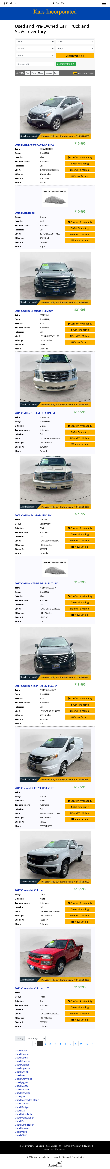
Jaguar (21, 1082)
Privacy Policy (78, 1157)
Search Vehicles (75, 55)
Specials (40, 1145)
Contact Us (60, 1149)
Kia (20, 1110)
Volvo (21, 1131)
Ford (20, 1121)
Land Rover (24, 1124)
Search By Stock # (65, 63)
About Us (49, 1149)
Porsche (22, 1061)
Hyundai (22, 1068)
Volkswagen (24, 1117)
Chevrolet (23, 1078)
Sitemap (66, 1157)
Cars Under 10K (53, 1145)
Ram (20, 1075)
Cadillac (22, 1064)
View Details (79, 175)
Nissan (22, 1128)
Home (20, 1145)
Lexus (21, 1057)
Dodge (22, 1106)
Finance (66, 1145)
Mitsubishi (23, 1114)
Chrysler (22, 1092)
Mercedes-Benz (27, 1099)
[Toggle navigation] (104, 3)
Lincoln (22, 1071)
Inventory (29, 1145)
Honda (22, 1054)
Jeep (20, 1096)
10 (87, 1043)
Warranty (76, 1145)
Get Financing (80, 163)
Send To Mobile (79, 169)
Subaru (22, 1089)
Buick (21, 1050)
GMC (21, 1135)
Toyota (22, 1103)
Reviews (87, 1145)
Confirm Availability (80, 157)
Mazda (22, 1085)
